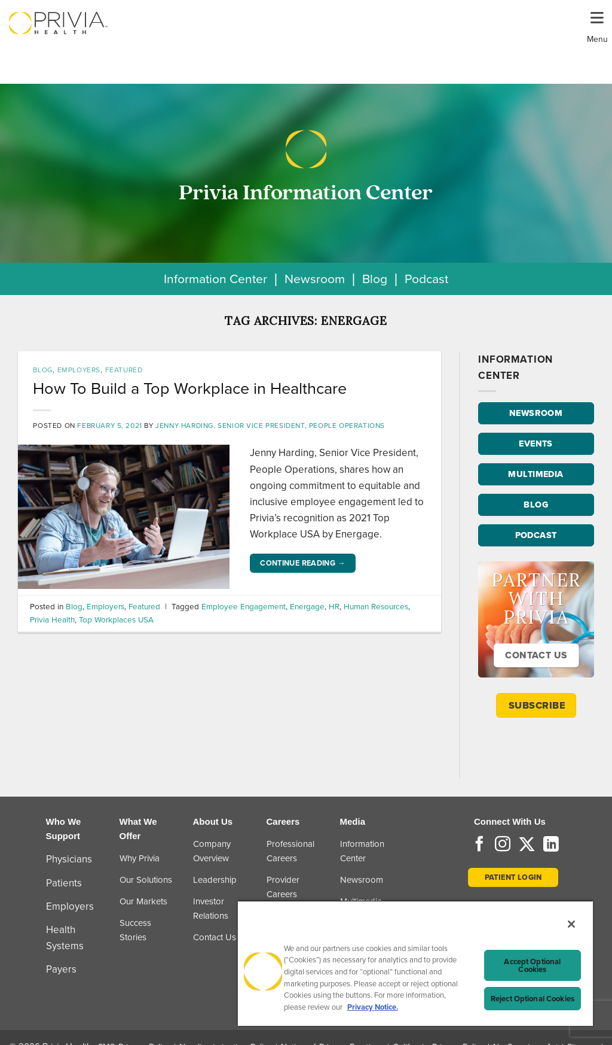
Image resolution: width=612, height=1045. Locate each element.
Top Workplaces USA (116, 619)
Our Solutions (146, 879)
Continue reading (302, 563)
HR (334, 606)
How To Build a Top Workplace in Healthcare (190, 388)
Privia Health (52, 619)
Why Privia (140, 858)
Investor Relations (210, 908)
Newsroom (314, 278)
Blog (374, 278)
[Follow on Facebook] (479, 845)
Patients (64, 883)
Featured (124, 369)
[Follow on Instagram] (502, 845)
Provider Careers (283, 887)
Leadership (215, 879)
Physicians (69, 859)
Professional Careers (290, 851)
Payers (61, 969)
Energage (307, 606)
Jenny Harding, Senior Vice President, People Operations (270, 425)
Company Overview (212, 851)
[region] (415, 963)
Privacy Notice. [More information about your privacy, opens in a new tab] (372, 1007)
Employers (78, 369)
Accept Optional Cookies (532, 965)
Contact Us (214, 937)
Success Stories (135, 930)
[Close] (571, 924)
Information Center (215, 278)
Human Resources (376, 606)
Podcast (426, 278)
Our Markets (143, 901)
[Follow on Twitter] (527, 845)
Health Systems (65, 937)
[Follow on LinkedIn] (551, 845)
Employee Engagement (243, 606)
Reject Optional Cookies (532, 998)
